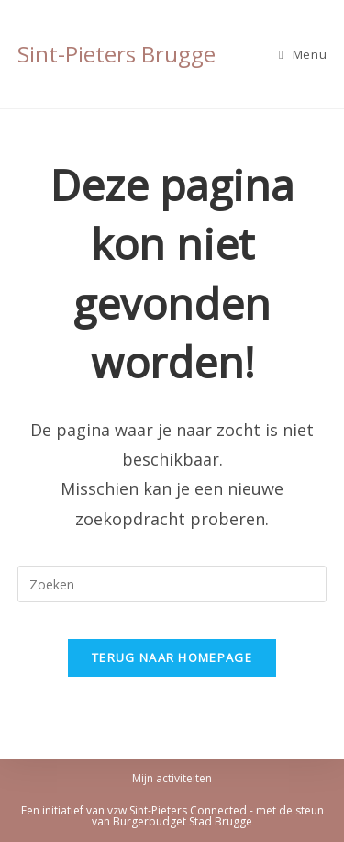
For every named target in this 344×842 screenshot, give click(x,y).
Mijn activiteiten (172, 778)
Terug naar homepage (172, 657)
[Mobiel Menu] (303, 54)
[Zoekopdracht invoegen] (172, 584)
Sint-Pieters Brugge (116, 54)
